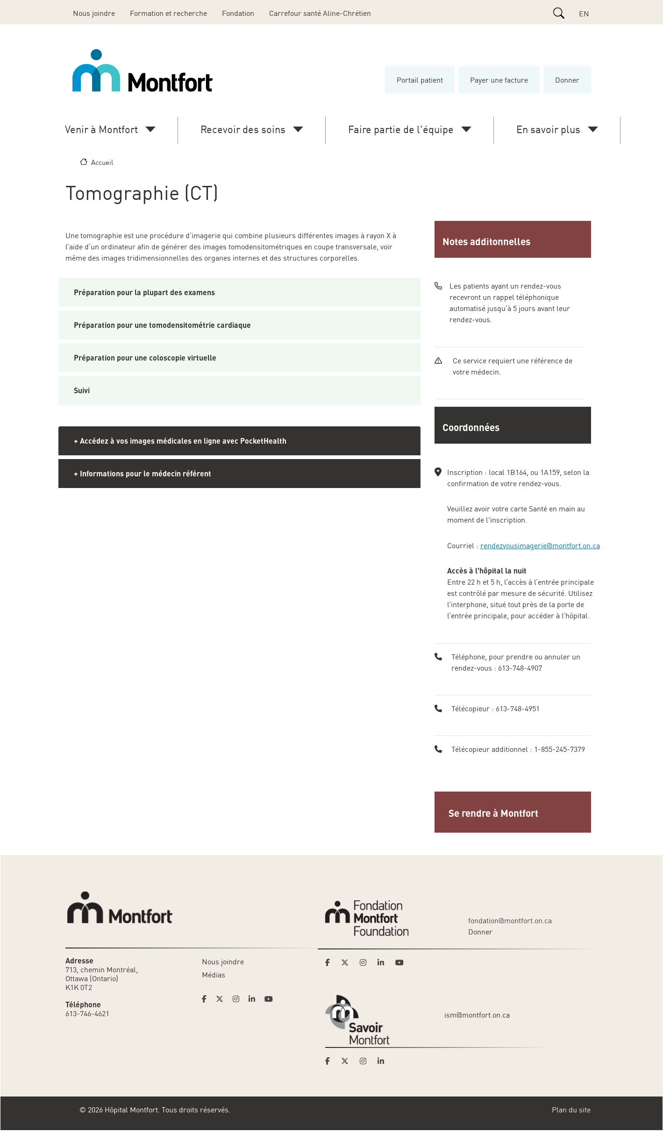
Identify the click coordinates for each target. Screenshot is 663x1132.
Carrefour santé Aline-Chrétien (320, 13)
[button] (513, 812)
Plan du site (571, 1109)
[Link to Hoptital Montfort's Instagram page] (239, 999)
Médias (213, 974)
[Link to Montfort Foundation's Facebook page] (330, 962)
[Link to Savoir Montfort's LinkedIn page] (384, 1061)
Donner (567, 80)
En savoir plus (548, 129)
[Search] (559, 13)
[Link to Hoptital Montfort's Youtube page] (269, 999)
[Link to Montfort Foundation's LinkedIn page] (384, 962)
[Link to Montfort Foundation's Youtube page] (400, 962)
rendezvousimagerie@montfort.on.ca (540, 545)
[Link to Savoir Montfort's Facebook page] (330, 1061)
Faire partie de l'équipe (401, 129)
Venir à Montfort (101, 129)
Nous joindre (94, 13)
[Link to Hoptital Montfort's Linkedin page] (255, 999)
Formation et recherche (168, 13)
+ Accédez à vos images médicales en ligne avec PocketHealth (180, 440)
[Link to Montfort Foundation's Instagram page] (366, 962)
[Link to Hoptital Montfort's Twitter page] (222, 999)
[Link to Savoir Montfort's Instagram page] (366, 1061)
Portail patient (420, 80)
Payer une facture (499, 80)
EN (584, 13)
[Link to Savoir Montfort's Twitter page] (347, 1061)
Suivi (82, 390)
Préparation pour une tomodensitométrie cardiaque (162, 324)
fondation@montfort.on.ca (510, 920)
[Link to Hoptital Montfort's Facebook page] (207, 999)
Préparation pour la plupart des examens (144, 292)
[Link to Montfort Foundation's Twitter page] (347, 962)
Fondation (238, 13)
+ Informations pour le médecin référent (142, 473)
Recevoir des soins (242, 129)
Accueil (102, 162)
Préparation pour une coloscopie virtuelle (145, 357)
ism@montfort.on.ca (477, 1014)
